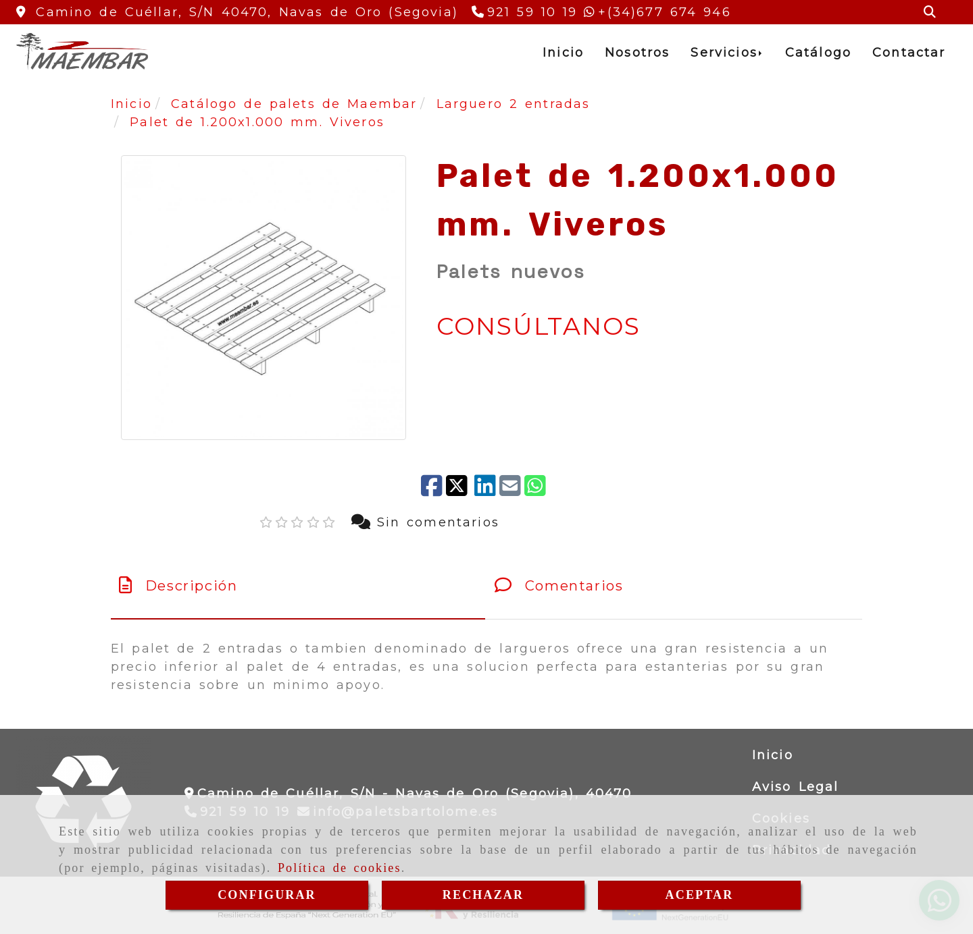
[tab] (298, 586)
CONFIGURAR (267, 895)
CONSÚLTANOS (538, 326)
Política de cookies (339, 868)
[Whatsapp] (657, 12)
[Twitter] (458, 487)
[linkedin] (485, 487)
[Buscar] (930, 12)
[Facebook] (432, 487)
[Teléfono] (525, 12)
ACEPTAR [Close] (700, 895)
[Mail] (510, 487)
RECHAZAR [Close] (483, 895)
